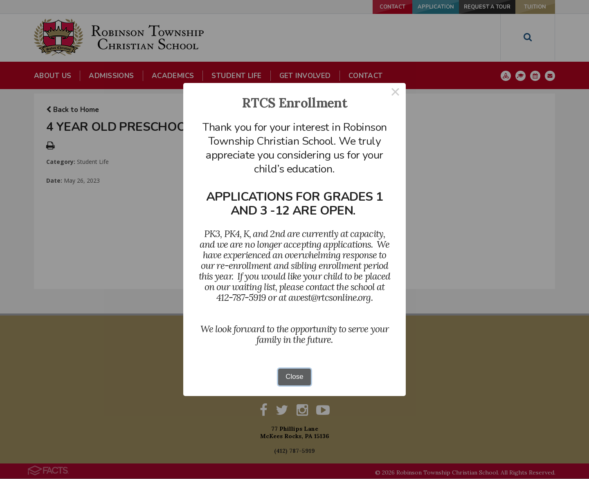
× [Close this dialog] (395, 93)
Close (294, 377)
